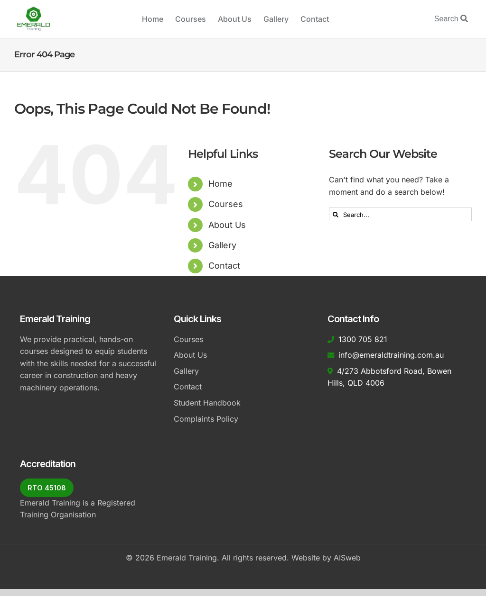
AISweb (347, 557)
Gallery (222, 245)
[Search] (336, 214)
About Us (227, 225)
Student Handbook (207, 402)
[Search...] (400, 214)
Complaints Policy (206, 419)
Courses (225, 204)
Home (220, 184)
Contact (224, 266)
